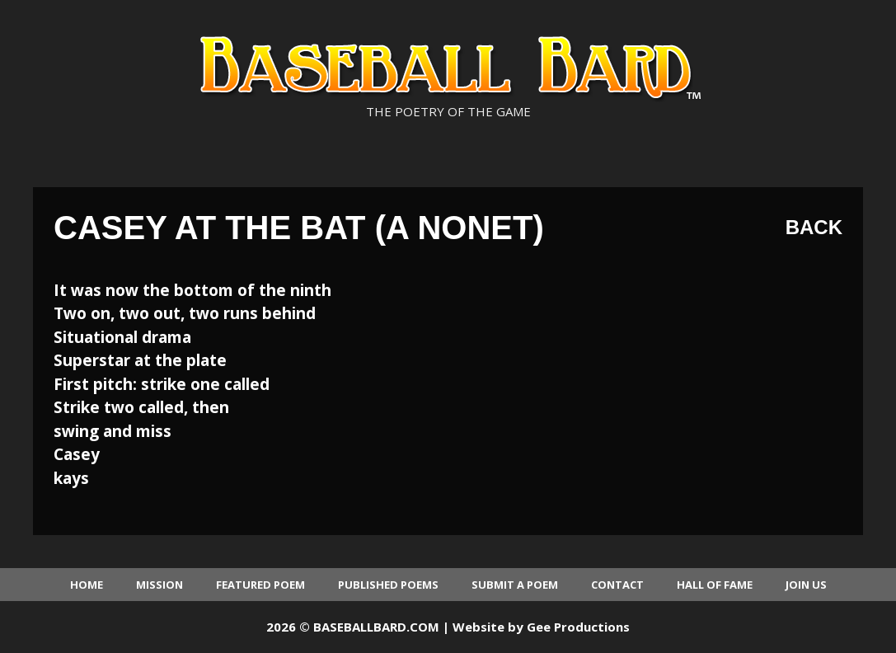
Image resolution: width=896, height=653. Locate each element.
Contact (617, 584)
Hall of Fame (715, 584)
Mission (159, 584)
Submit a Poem (514, 584)
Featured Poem (260, 584)
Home (86, 584)
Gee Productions (578, 626)
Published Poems (388, 584)
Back (814, 227)
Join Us (806, 584)
